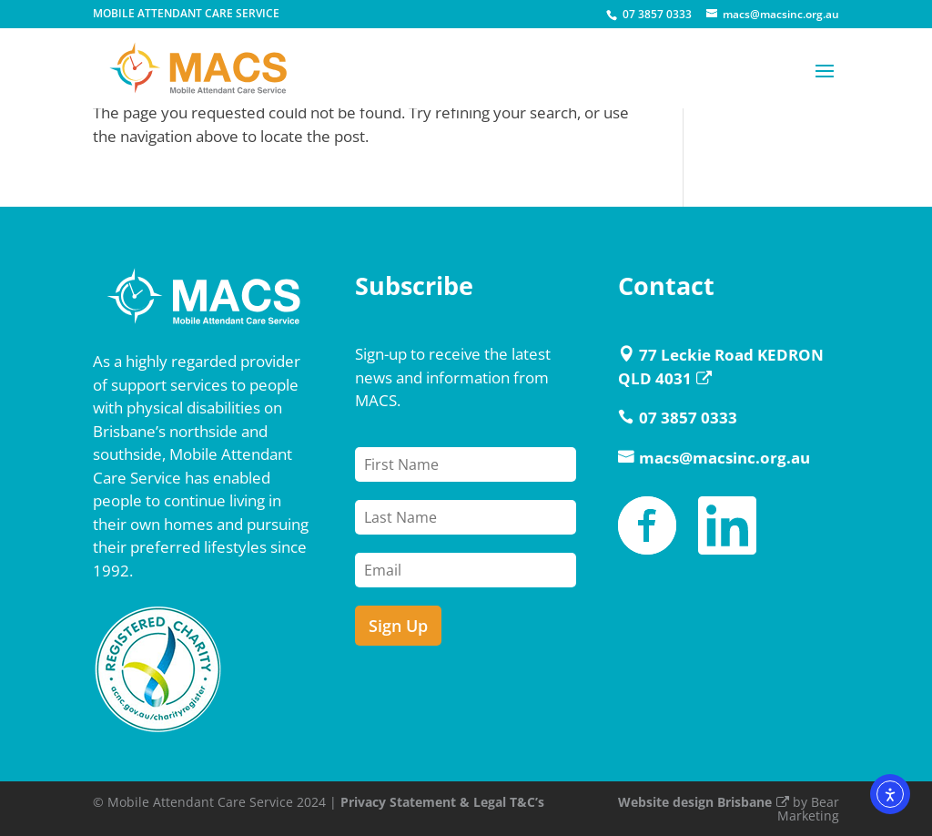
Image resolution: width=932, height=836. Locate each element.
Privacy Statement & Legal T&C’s (442, 802)
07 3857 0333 (657, 14)
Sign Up (398, 626)
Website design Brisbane (703, 802)
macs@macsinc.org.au (724, 457)
